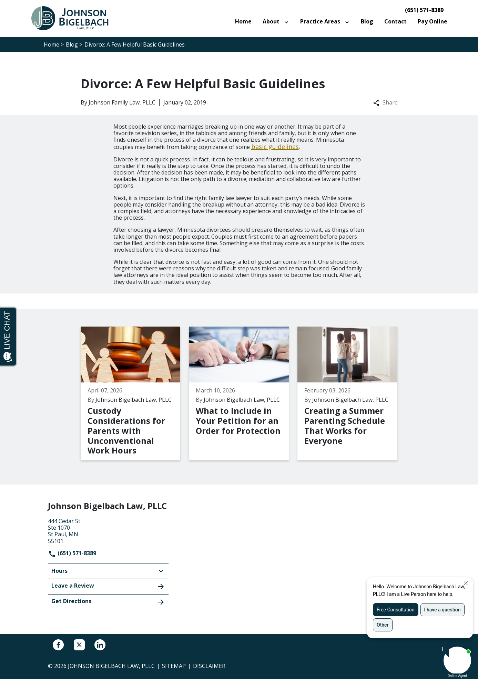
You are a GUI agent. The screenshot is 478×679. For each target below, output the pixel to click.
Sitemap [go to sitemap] (174, 666)
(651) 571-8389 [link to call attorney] (424, 10)
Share (385, 102)
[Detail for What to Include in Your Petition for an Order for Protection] (243, 393)
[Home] (243, 21)
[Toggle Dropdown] (288, 21)
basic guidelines (275, 146)
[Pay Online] (432, 21)
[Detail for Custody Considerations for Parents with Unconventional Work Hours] (135, 393)
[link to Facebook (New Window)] (58, 644)
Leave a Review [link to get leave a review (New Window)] (108, 586)
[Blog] (367, 21)
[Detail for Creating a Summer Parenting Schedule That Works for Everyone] (351, 393)
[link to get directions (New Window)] (108, 530)
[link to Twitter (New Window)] (79, 644)
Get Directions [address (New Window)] (108, 601)
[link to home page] (74, 18)
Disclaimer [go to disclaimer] (209, 666)
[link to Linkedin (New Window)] (99, 644)
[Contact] (395, 21)
